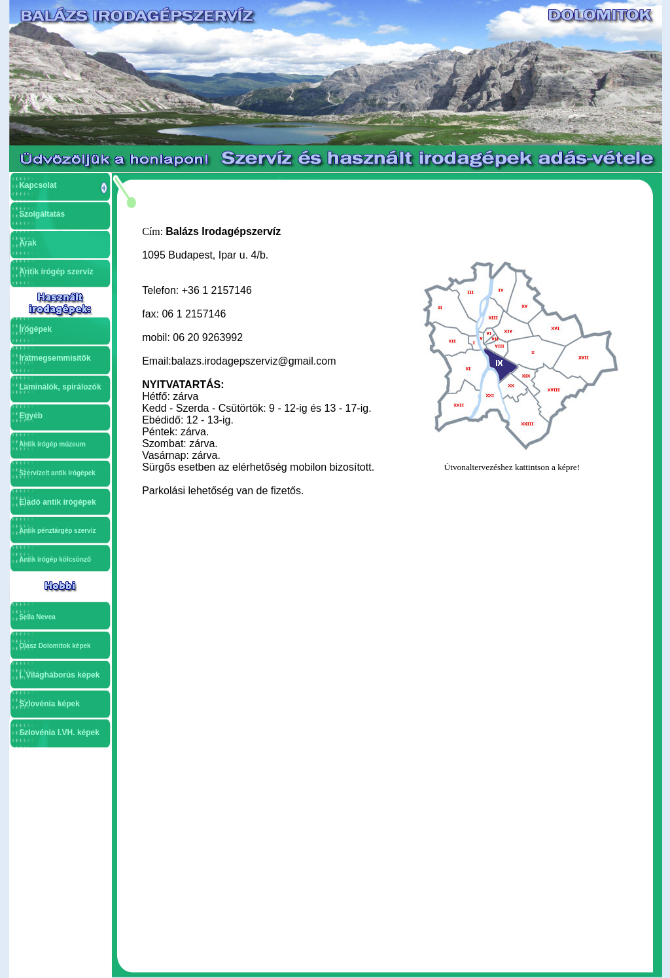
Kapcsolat (37, 185)
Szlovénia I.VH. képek (59, 732)
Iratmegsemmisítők (54, 358)
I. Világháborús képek (59, 674)
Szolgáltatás (42, 214)
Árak (28, 242)
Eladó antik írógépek (57, 502)
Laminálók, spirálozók (60, 386)
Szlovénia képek (49, 703)
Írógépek (35, 329)
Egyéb (31, 415)
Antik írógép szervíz (56, 271)
